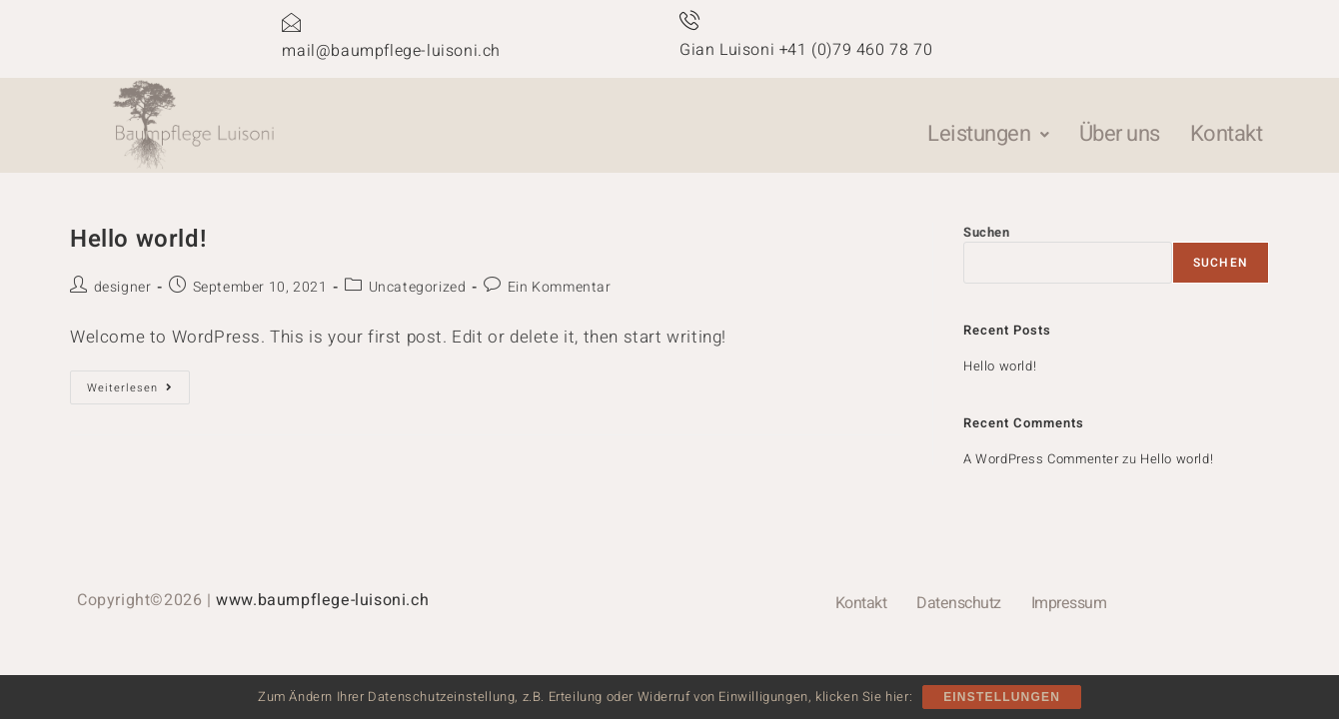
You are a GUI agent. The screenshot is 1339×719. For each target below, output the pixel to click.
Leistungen (988, 134)
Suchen (986, 232)
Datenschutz (958, 603)
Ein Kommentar (560, 287)
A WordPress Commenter (1041, 458)
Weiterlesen (138, 383)
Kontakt (1226, 134)
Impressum (1069, 603)
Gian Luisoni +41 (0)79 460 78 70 (805, 50)
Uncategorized (418, 287)
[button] (988, 134)
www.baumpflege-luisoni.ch (322, 600)
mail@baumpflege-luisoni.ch (391, 51)
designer (123, 287)
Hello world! (138, 239)
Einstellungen (1001, 697)
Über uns (1119, 134)
